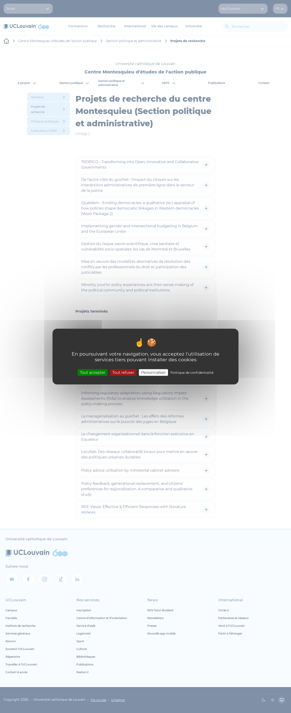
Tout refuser (123, 372)
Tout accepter (92, 372)
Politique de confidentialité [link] (191, 372)
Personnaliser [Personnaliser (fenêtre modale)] (153, 372)
